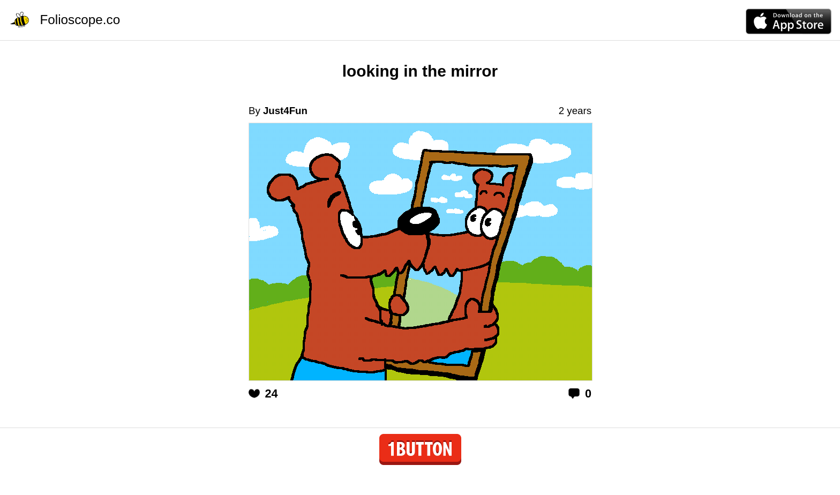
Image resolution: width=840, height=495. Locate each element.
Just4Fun (285, 110)
